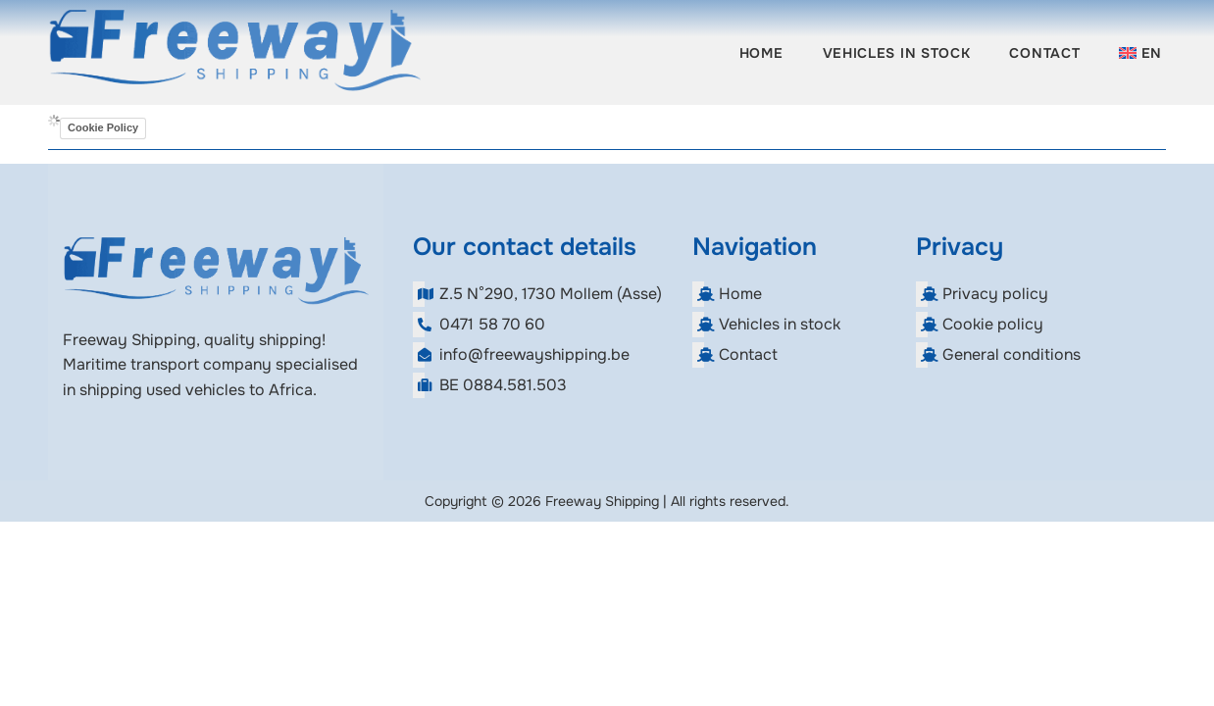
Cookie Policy (103, 127)
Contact (1044, 53)
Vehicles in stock (897, 53)
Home (761, 53)
